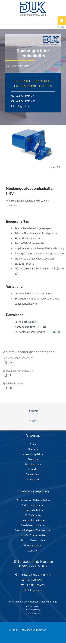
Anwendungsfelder (33, 454)
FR (58, 331)
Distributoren (33, 464)
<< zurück (55, 167)
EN (35, 321)
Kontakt (33, 469)
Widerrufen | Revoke (33, 613)
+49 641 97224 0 (24, 96)
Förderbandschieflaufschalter (33, 500)
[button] (8, 364)
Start (33, 444)
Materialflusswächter (33, 520)
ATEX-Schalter (33, 515)
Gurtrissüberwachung (33, 540)
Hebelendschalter (33, 510)
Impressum (33, 479)
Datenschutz (33, 474)
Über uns (33, 449)
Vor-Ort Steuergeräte (33, 535)
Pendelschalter (33, 545)
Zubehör (33, 550)
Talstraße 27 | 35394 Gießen (34, 574)
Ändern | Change (33, 606)
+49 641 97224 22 (25, 101)
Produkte (33, 459)
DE (30, 321)
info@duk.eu (22, 106)
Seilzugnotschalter (33, 505)
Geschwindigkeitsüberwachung (33, 530)
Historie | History (33, 609)
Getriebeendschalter (33, 525)
